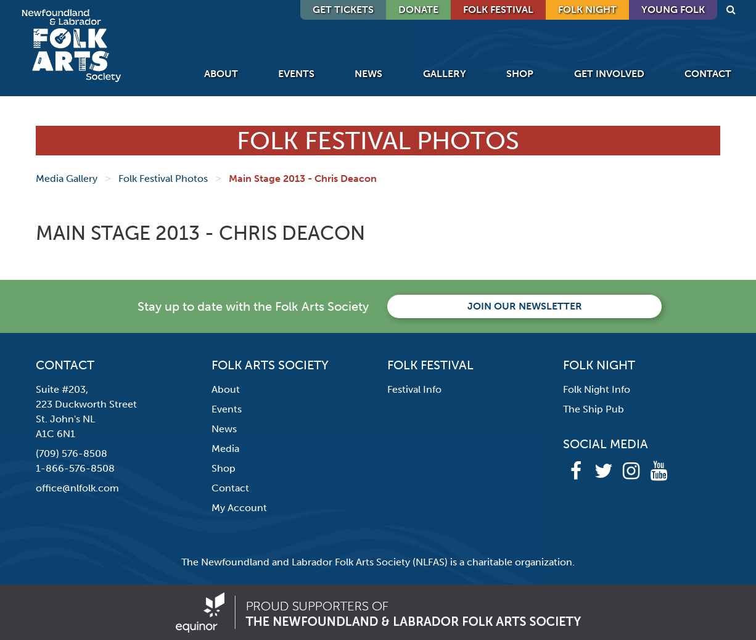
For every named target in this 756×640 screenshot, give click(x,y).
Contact (707, 74)
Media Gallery (66, 178)
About (221, 74)
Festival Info (414, 389)
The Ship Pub (593, 409)
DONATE (418, 9)
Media (225, 448)
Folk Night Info (596, 389)
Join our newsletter (524, 306)
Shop (519, 74)
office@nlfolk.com (77, 488)
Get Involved (609, 74)
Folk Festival (498, 9)
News (368, 74)
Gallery (444, 74)
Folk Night (587, 9)
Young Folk (673, 9)
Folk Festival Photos (163, 178)
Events (296, 74)
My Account (239, 508)
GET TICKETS (343, 9)
